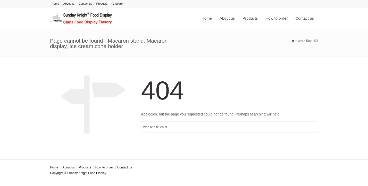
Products (101, 3)
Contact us (85, 3)
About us (68, 3)
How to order (276, 18)
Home (55, 3)
